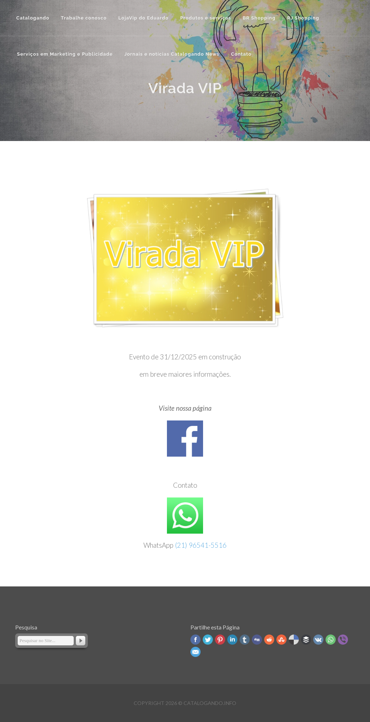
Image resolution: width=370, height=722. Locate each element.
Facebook (195, 640)
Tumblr (245, 640)
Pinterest (220, 640)
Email (195, 652)
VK (318, 640)
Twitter (208, 640)
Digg (257, 640)
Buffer (306, 640)
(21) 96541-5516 (201, 545)
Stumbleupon (281, 640)
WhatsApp (331, 640)
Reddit (269, 640)
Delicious (294, 640)
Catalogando (33, 18)
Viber (343, 640)
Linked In (232, 640)
